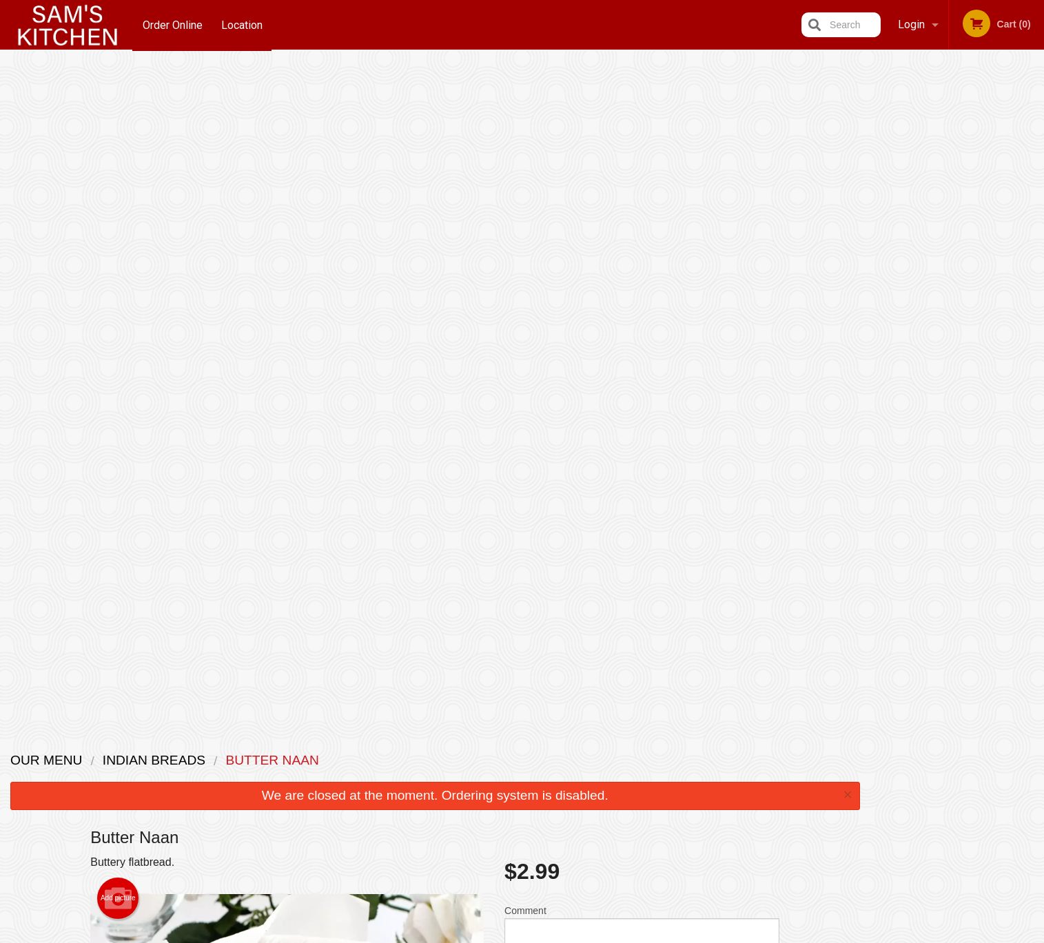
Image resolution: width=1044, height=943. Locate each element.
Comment (641, 260)
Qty (546, 316)
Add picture (118, 230)
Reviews (606, 759)
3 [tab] (947, 279)
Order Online (173, 24)
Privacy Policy (617, 793)
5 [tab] (988, 279)
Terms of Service (544, 934)
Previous (881, 190)
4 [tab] (967, 279)
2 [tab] (926, 279)
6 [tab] (1009, 279)
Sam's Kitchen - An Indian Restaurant (303, 741)
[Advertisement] (434, 664)
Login (911, 24)
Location (242, 24)
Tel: (746, 793)
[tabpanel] (957, 190)
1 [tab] (905, 279)
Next (1034, 190)
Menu (486, 759)
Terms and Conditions (632, 776)
